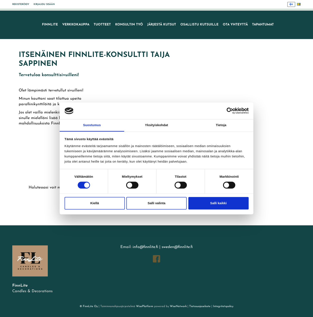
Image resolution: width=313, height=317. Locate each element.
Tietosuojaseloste (200, 306)
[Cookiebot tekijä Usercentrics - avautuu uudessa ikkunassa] (230, 111)
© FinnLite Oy (89, 306)
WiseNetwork (178, 306)
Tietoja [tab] (221, 125)
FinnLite (50, 24)
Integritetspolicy (222, 306)
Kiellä (94, 203)
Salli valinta (157, 203)
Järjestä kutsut (161, 24)
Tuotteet (102, 24)
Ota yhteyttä (235, 24)
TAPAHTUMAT (263, 24)
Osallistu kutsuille (199, 24)
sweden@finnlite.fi (177, 247)
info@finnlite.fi (145, 247)
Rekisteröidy (20, 4)
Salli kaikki (218, 203)
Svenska (300, 4)
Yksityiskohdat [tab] (156, 125)
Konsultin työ (129, 24)
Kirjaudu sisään (44, 4)
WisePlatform (144, 306)
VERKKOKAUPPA (75, 24)
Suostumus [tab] (92, 125)
